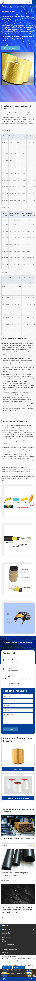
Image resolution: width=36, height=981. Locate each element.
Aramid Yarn (20, 7)
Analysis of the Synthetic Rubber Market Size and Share (17, 839)
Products (11, 6)
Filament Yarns (21, 6)
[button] (18, 100)
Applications (6, 929)
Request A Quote (10, 48)
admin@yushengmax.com (14, 662)
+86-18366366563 (13, 670)
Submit (10, 729)
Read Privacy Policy (19, 967)
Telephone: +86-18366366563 (8, 943)
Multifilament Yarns (9, 7)
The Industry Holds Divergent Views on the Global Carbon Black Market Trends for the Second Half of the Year (17, 909)
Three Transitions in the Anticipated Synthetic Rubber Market (14, 874)
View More (30, 846)
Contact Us (6, 938)
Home (5, 6)
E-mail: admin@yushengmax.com (9, 948)
